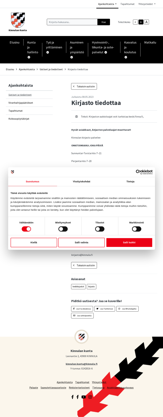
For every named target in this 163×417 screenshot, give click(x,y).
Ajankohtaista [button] (106, 4)
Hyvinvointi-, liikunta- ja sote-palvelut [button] (103, 47)
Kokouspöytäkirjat (18, 118)
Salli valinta (81, 242)
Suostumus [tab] (32, 181)
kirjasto (91, 286)
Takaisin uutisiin (84, 86)
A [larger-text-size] (146, 22)
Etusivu (14, 42)
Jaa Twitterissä (104, 308)
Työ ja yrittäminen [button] (54, 47)
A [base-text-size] (141, 22)
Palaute (33, 387)
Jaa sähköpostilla (82, 315)
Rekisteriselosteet (79, 387)
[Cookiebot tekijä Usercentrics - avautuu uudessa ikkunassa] (138, 172)
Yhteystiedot (99, 382)
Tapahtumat (127, 4)
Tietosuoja (98, 387)
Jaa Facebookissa (82, 308)
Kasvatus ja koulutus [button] (130, 49)
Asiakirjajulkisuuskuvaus (120, 387)
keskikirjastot (78, 286)
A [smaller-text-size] (135, 22)
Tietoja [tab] (130, 181)
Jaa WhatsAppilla (127, 308)
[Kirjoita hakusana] (72, 22)
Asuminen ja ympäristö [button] (77, 49)
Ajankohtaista (27, 69)
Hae (103, 22)
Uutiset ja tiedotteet (51, 69)
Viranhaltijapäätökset (20, 102)
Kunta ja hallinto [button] (32, 49)
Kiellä (34, 242)
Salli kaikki (129, 242)
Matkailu (150, 42)
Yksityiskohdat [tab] (81, 181)
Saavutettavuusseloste (53, 387)
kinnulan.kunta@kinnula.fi (81, 363)
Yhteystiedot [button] (146, 4)
